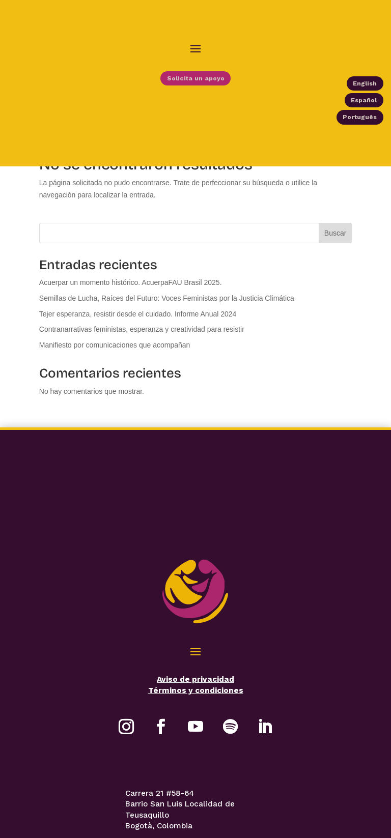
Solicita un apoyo (195, 81)
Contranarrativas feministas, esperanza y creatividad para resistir (141, 335)
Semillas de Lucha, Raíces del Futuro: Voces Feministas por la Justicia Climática (166, 304)
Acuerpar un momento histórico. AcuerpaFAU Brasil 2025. (130, 288)
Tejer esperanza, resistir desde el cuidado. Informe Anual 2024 (138, 319)
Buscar (335, 239)
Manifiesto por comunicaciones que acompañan (114, 350)
